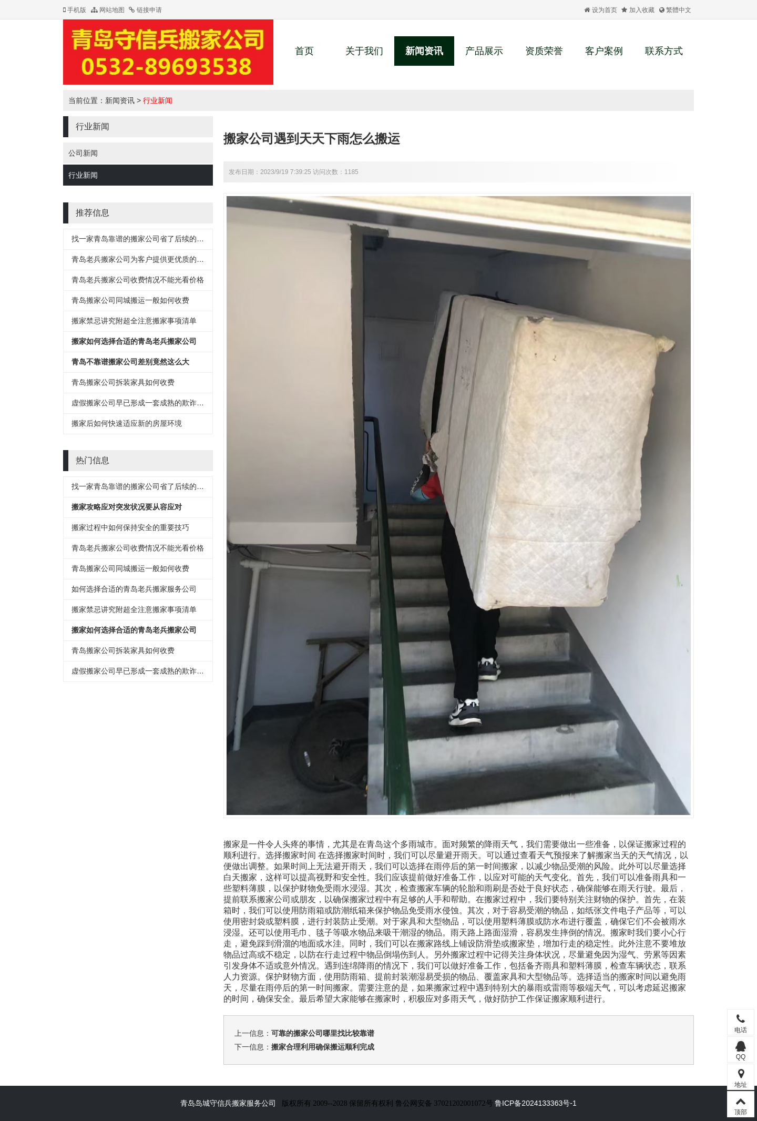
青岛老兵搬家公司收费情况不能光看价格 (137, 280)
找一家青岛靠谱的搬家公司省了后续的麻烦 (141, 239)
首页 (304, 51)
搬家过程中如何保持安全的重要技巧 (130, 527)
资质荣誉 (544, 51)
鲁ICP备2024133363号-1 (536, 1103)
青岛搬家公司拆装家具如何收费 (123, 382)
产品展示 (484, 51)
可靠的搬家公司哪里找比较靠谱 (322, 1033)
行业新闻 (157, 100)
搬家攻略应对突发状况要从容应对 (126, 507)
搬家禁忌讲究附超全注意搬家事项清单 (134, 321)
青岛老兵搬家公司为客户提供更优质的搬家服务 (148, 259)
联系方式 (664, 51)
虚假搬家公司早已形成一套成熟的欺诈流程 (141, 403)
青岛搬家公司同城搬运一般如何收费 (130, 300)
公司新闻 (83, 153)
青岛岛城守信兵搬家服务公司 (228, 1103)
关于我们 (364, 51)
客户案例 (604, 51)
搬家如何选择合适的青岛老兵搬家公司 (134, 341)
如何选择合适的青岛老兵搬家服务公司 (134, 589)
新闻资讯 (424, 51)
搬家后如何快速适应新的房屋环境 (126, 423)
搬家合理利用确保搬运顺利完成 (322, 1047)
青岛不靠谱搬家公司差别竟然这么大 (130, 362)
